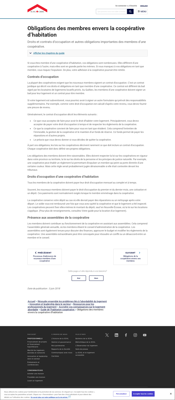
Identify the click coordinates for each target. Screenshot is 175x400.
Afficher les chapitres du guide (49, 53)
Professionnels (34, 339)
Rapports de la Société (60, 349)
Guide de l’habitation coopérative (58, 309)
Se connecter (121, 6)
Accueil (31, 301)
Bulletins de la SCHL (84, 339)
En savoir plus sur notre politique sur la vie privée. (50, 397)
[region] (87, 394)
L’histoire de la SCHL (60, 339)
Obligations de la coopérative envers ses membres (130, 256)
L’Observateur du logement (87, 346)
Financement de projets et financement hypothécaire (37, 344)
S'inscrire (133, 6)
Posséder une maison (36, 377)
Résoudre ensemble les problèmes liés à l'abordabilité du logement (72, 301)
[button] (130, 11)
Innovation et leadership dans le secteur (50, 304)
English (144, 6)
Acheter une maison (35, 374)
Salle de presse (82, 349)
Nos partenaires (58, 346)
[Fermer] (171, 394)
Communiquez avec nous (61, 353)
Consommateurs (35, 370)
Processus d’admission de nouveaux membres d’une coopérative (44, 256)
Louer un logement (35, 381)
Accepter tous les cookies (143, 394)
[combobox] (111, 11)
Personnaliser (121, 394)
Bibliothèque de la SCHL (85, 342)
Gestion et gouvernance (61, 342)
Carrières (55, 356)
